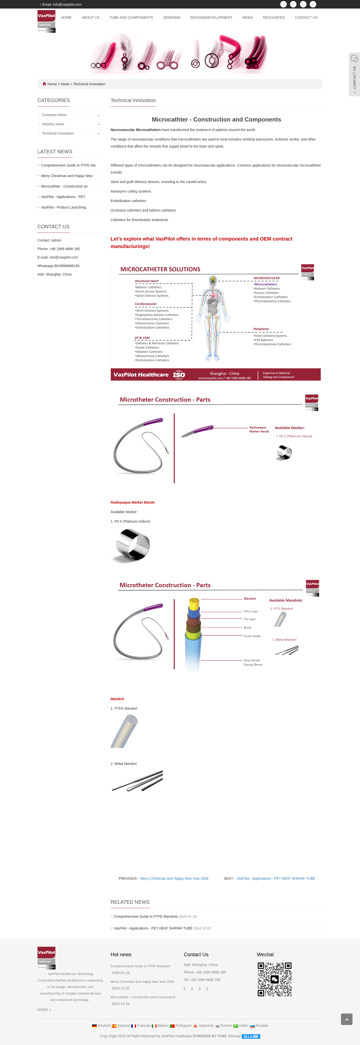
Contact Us (306, 18)
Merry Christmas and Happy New (66, 176)
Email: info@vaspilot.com (61, 5)
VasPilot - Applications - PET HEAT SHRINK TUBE (276, 878)
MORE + (44, 1010)
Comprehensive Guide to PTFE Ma (68, 165)
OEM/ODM (171, 18)
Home (66, 18)
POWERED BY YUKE (210, 1036)
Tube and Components (131, 18)
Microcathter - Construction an (64, 186)
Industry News (53, 124)
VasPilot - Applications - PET (63, 197)
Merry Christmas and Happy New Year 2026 (174, 878)
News (247, 18)
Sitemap (234, 1036)
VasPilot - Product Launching (63, 207)
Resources (274, 18)
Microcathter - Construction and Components (143, 997)
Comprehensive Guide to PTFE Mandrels (146, 916)
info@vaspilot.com (63, 257)
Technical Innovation (88, 84)
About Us (91, 18)
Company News (54, 115)
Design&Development (211, 18)
